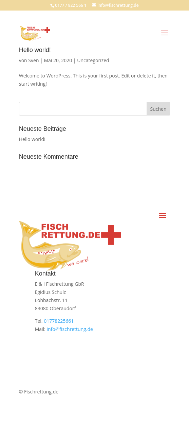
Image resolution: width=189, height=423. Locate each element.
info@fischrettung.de (69, 329)
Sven (33, 60)
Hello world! (35, 50)
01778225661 (59, 321)
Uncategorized (93, 60)
